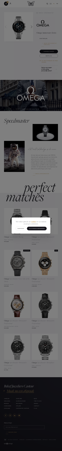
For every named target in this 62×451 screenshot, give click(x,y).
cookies (33, 222)
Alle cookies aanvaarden (37, 228)
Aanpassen (20, 228)
